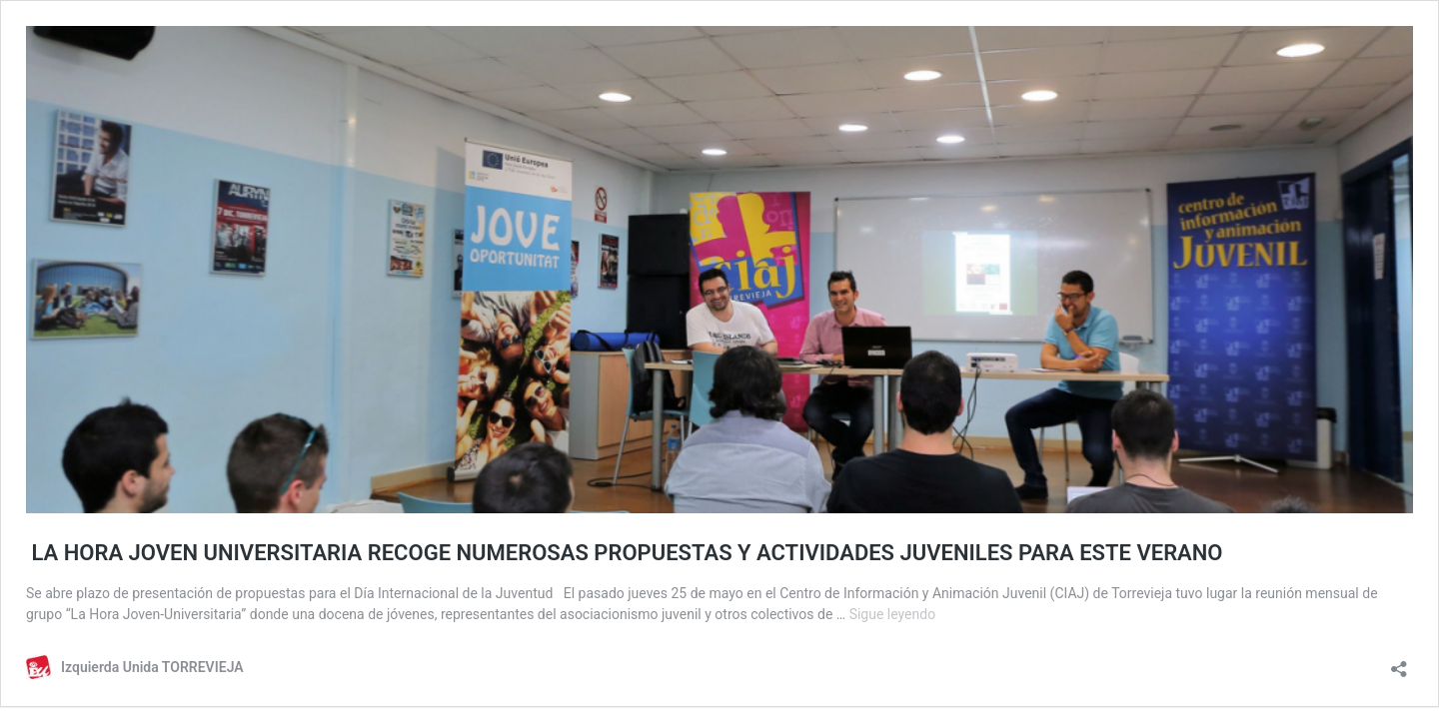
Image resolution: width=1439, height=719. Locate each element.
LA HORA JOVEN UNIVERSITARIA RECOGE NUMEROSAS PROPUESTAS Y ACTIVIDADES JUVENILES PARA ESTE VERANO (624, 552)
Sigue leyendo (892, 614)
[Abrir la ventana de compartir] (1399, 662)
